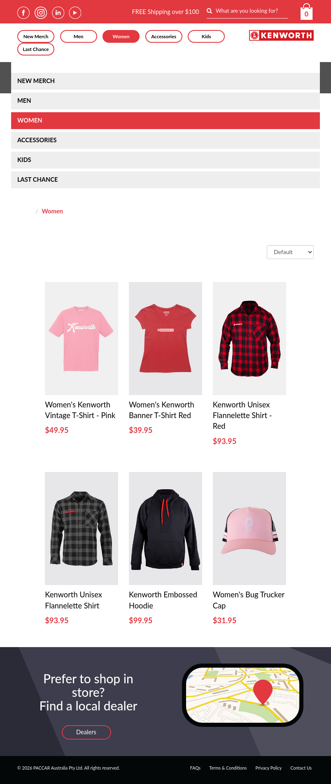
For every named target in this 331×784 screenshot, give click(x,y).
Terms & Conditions (228, 767)
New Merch (36, 36)
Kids (206, 36)
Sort (257, 251)
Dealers (86, 731)
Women (121, 36)
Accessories (163, 36)
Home (25, 211)
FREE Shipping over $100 (165, 11)
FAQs (195, 767)
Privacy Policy (268, 767)
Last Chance (36, 49)
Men (79, 36)
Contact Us (301, 767)
